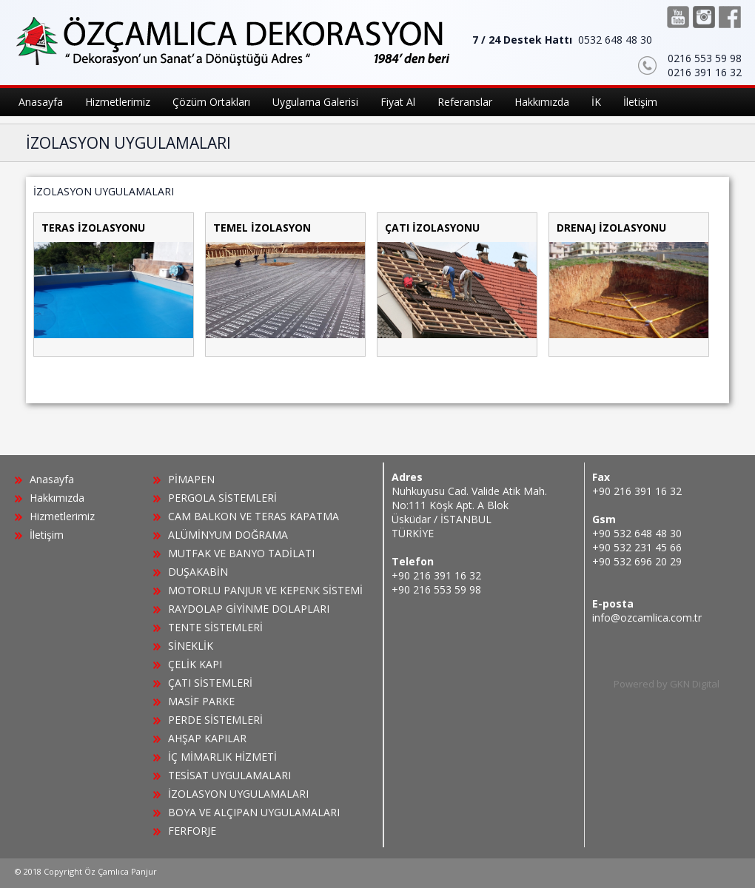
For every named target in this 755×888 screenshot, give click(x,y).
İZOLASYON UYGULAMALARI (238, 794)
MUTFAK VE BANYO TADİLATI (241, 553)
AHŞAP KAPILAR (207, 738)
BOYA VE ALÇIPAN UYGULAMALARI (254, 812)
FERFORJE (192, 831)
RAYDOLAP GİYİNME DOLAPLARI (248, 609)
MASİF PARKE (201, 701)
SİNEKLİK (190, 646)
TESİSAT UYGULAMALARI (229, 775)
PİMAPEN (191, 479)
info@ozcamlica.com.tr (647, 617)
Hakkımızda (57, 498)
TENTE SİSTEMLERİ (215, 627)
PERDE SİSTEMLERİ (215, 720)
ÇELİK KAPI (195, 664)
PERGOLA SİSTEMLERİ (222, 498)
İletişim (47, 535)
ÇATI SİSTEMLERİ (210, 683)
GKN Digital (694, 683)
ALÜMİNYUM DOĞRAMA (228, 535)
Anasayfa (52, 479)
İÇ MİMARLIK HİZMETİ (222, 757)
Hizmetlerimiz (62, 516)
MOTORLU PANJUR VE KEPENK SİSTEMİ (265, 590)
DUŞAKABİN (198, 572)
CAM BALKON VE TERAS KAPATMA (253, 516)
